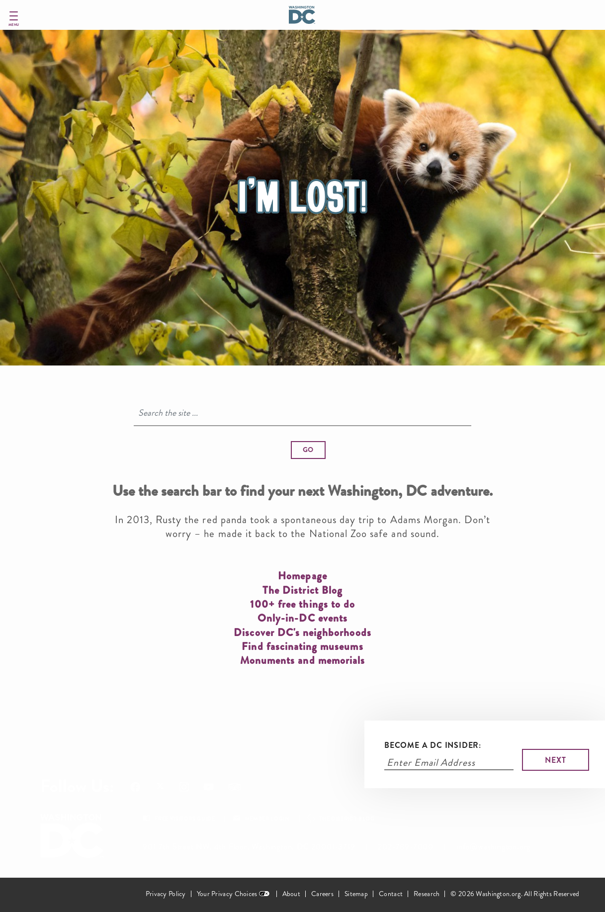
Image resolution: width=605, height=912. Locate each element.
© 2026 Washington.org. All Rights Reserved (514, 894)
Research (426, 894)
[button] (308, 450)
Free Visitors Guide (185, 818)
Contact (391, 894)
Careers (322, 894)
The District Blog (347, 818)
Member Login (267, 818)
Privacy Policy (166, 894)
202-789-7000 (405, 846)
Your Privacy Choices (227, 894)
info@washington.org (493, 846)
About (291, 894)
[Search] (303, 413)
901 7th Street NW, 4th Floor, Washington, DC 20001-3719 (249, 846)
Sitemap (356, 894)
